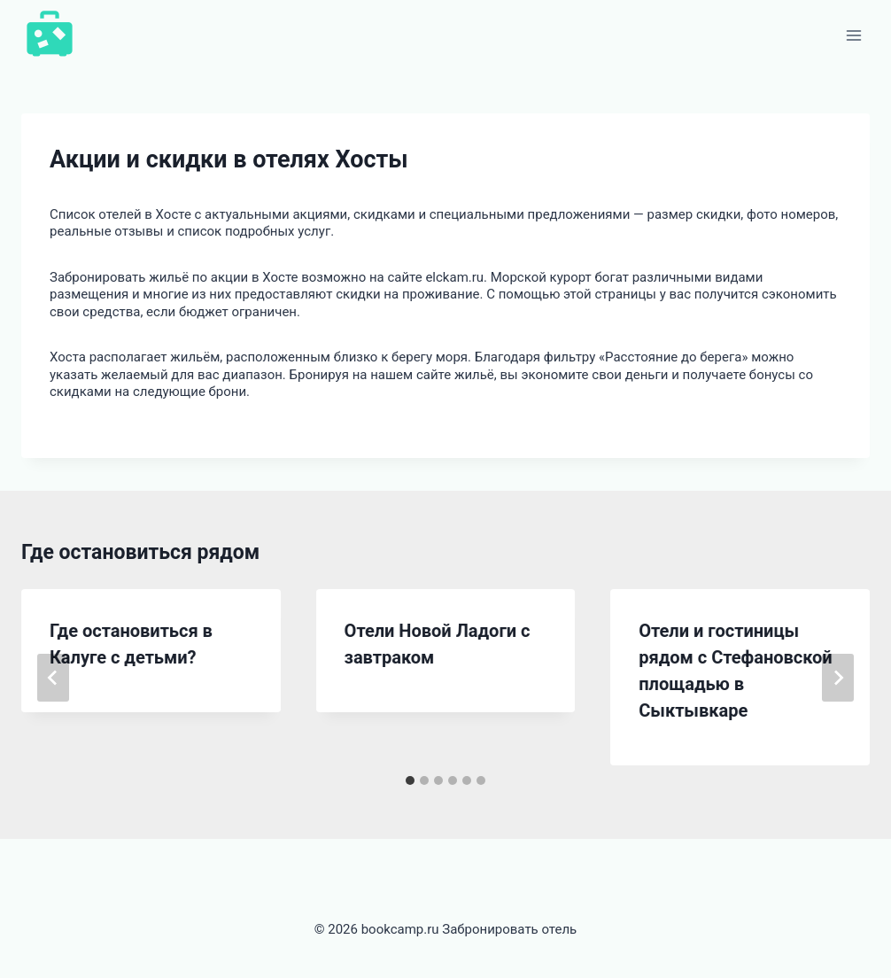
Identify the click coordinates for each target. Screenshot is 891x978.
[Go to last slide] (53, 678)
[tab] (410, 780)
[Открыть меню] (853, 35)
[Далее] (838, 678)
